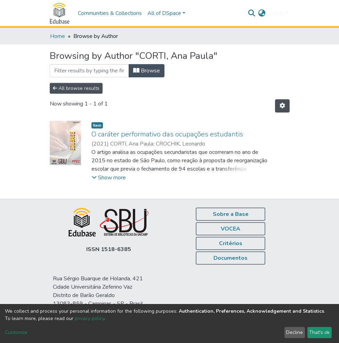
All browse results (76, 88)
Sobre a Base (231, 214)
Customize (16, 332)
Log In (276, 13)
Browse (146, 71)
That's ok (319, 332)
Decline (294, 332)
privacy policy (89, 318)
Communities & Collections (110, 13)
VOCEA (230, 229)
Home (57, 36)
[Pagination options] (282, 105)
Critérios (230, 243)
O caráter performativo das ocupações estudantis (167, 134)
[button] (261, 13)
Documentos (230, 258)
